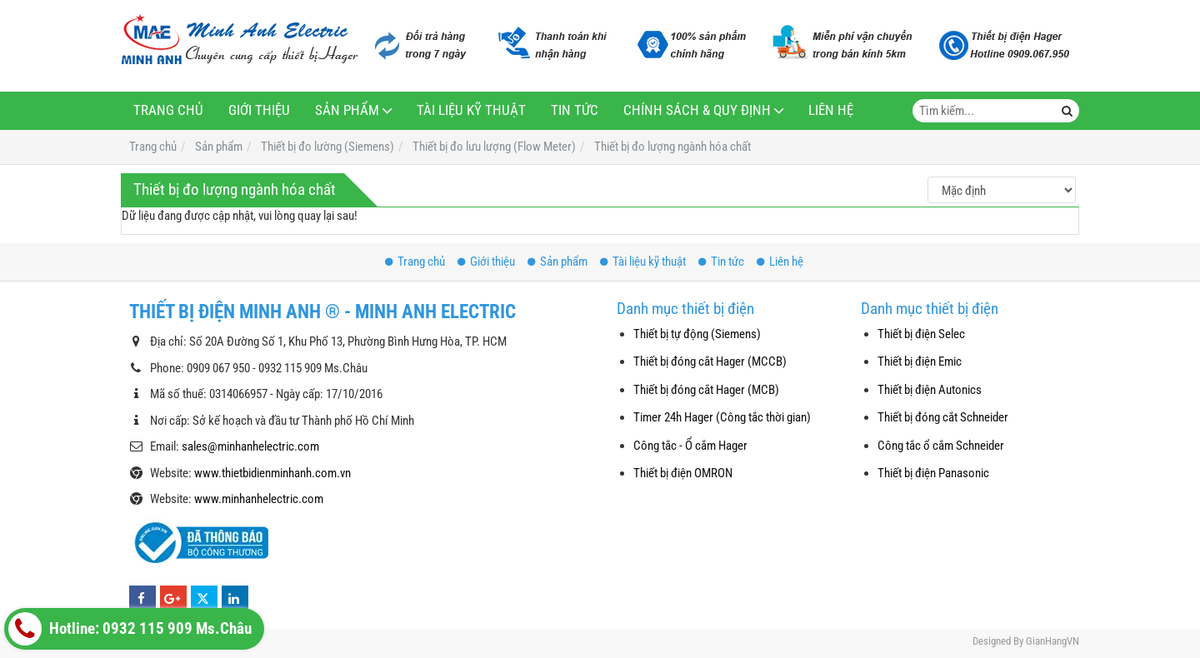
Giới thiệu (259, 110)
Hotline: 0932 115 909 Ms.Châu (130, 629)
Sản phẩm (347, 110)
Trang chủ (168, 110)
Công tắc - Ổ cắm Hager (690, 445)
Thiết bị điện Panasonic (933, 473)
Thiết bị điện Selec (921, 334)
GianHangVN (1052, 641)
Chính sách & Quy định (697, 110)
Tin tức (574, 110)
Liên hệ (830, 110)
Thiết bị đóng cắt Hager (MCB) (706, 389)
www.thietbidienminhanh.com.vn (272, 473)
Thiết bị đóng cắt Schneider (943, 417)
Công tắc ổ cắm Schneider (941, 445)
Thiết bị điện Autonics (930, 389)
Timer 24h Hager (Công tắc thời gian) (722, 417)
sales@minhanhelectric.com (250, 446)
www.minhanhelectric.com (258, 498)
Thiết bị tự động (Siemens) (697, 334)
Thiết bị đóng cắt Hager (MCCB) (710, 361)
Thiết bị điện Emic (920, 361)
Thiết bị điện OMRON (682, 473)
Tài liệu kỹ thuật (471, 110)
